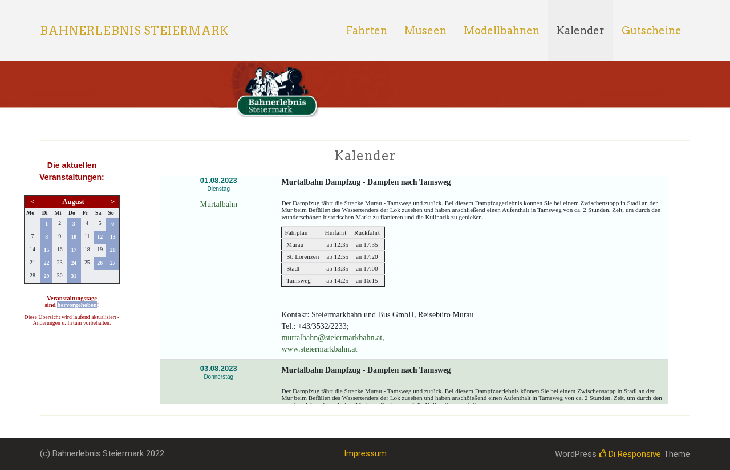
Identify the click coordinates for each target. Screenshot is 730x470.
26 (100, 263)
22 (47, 263)
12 (100, 237)
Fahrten (366, 30)
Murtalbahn (218, 204)
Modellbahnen (502, 30)
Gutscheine (652, 30)
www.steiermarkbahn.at (319, 349)
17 (73, 250)
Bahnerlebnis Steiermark (134, 31)
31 (73, 276)
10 (73, 237)
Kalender (581, 30)
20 (113, 250)
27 (113, 263)
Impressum (365, 453)
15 (47, 250)
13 (113, 237)
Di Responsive (630, 454)
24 (73, 263)
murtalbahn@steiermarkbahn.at (331, 337)
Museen (425, 30)
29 (47, 276)
